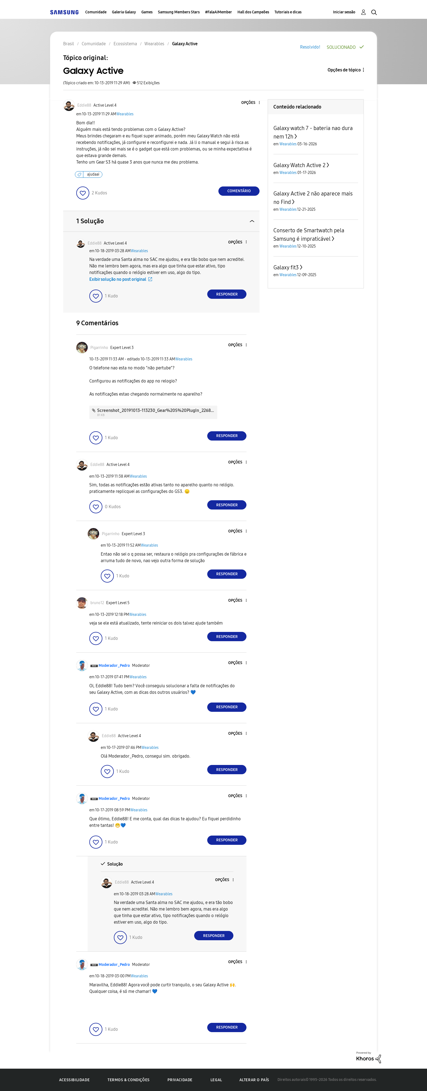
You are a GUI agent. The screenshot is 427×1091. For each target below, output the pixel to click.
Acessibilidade (74, 1080)
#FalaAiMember (218, 12)
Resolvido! (310, 47)
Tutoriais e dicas (287, 12)
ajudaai (93, 174)
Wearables (124, 114)
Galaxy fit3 (286, 267)
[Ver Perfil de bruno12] (97, 603)
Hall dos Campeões (253, 12)
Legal (216, 1080)
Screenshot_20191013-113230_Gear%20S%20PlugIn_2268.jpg (157, 410)
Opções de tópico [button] (344, 70)
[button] (250, 103)
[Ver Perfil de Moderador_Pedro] (114, 665)
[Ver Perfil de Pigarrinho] (99, 347)
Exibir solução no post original (117, 279)
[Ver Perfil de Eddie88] (84, 105)
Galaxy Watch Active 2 (299, 165)
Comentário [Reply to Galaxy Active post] (239, 191)
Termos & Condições (129, 1080)
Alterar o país (254, 1080)
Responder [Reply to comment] (227, 294)
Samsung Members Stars (179, 12)
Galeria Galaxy (124, 12)
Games (146, 12)
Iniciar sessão (344, 12)
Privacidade (180, 1080)
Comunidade (95, 12)
